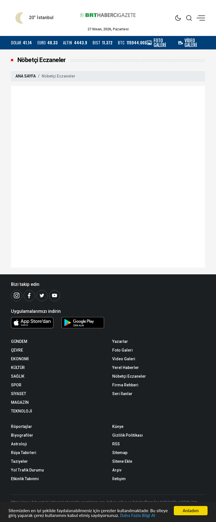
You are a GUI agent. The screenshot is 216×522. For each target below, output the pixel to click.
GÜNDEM (19, 341)
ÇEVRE (17, 350)
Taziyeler (19, 461)
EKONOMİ (20, 359)
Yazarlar (120, 341)
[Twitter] (42, 295)
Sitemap (119, 452)
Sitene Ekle (122, 461)
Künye (117, 426)
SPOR (16, 385)
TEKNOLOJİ (21, 411)
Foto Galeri (122, 350)
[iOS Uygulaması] (32, 322)
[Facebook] (29, 295)
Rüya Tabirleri (23, 452)
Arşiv (117, 470)
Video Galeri (123, 359)
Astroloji (19, 444)
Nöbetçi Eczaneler (129, 376)
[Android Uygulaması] (82, 323)
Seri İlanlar (122, 393)
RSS (116, 444)
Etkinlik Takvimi (25, 479)
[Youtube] (54, 295)
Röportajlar (21, 426)
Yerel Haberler (125, 367)
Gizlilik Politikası (127, 435)
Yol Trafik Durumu (27, 470)
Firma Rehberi (125, 385)
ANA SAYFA (25, 76)
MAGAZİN (20, 402)
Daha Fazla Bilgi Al (137, 516)
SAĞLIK (17, 376)
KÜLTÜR (18, 367)
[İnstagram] (16, 295)
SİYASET (18, 393)
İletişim (119, 479)
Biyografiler (22, 435)
